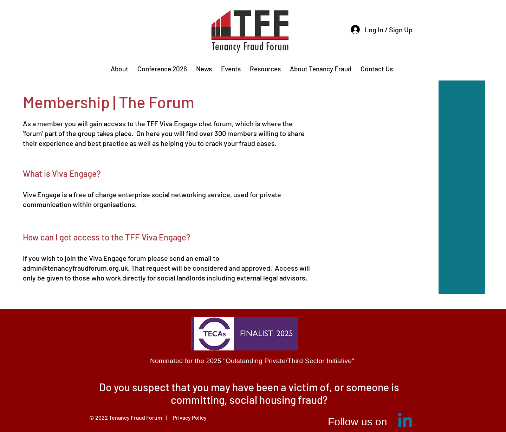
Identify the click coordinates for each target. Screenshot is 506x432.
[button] (119, 66)
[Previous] (105, 396)
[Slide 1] (245, 407)
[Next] (401, 396)
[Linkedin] (405, 421)
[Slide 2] (253, 407)
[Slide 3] (262, 407)
